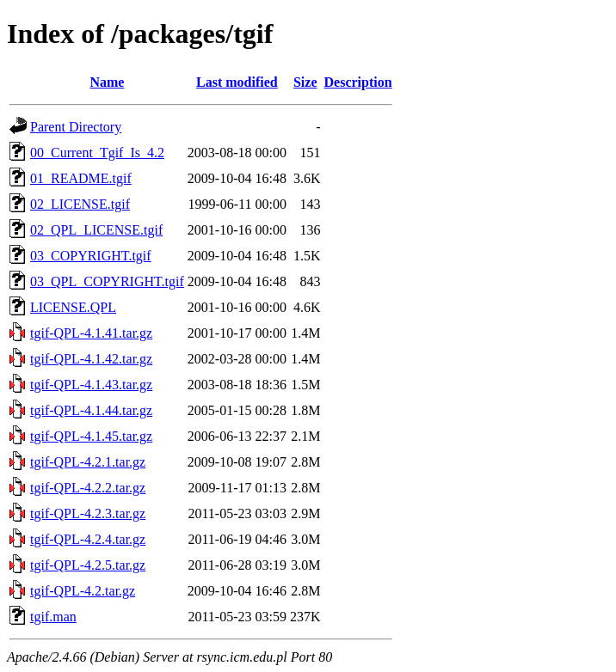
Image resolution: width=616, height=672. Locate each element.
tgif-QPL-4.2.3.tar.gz (87, 513)
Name (106, 82)
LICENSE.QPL (73, 307)
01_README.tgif (81, 178)
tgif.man (53, 616)
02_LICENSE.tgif (80, 204)
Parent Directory (75, 126)
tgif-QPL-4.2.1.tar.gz (87, 462)
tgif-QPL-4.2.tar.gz (82, 590)
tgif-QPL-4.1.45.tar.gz (91, 436)
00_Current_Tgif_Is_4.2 (97, 152)
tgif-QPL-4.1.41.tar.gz (91, 333)
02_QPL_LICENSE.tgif (96, 230)
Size (305, 82)
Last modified (237, 82)
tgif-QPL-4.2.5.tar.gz (87, 565)
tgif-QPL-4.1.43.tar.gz (91, 384)
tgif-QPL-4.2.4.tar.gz (87, 539)
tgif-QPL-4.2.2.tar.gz (87, 487)
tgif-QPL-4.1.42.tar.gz (91, 358)
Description (358, 82)
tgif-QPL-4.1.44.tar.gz (91, 410)
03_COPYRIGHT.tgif (90, 255)
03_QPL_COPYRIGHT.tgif (107, 281)
